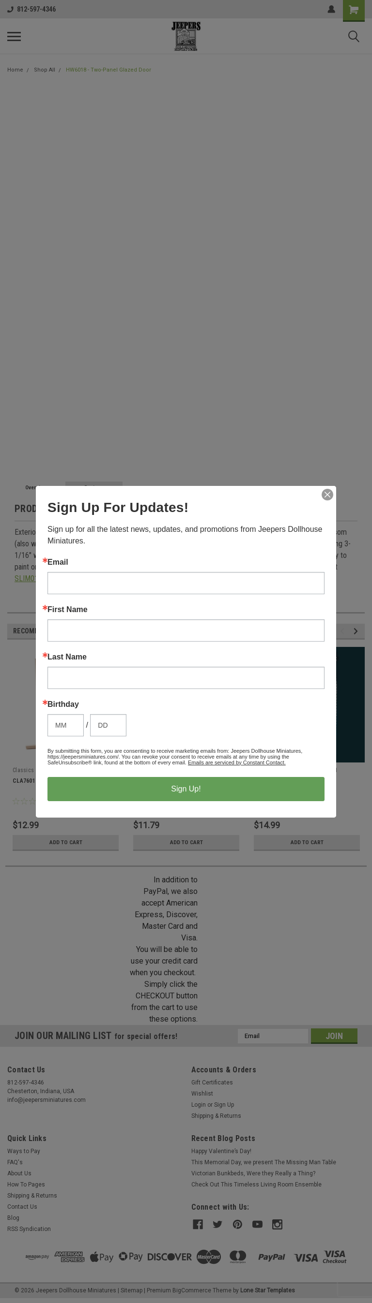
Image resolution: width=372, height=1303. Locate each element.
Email (57, 562)
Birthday (63, 704)
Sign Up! (186, 789)
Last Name (67, 657)
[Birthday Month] (65, 725)
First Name (67, 610)
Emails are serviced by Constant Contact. (237, 762)
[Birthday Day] (108, 725)
